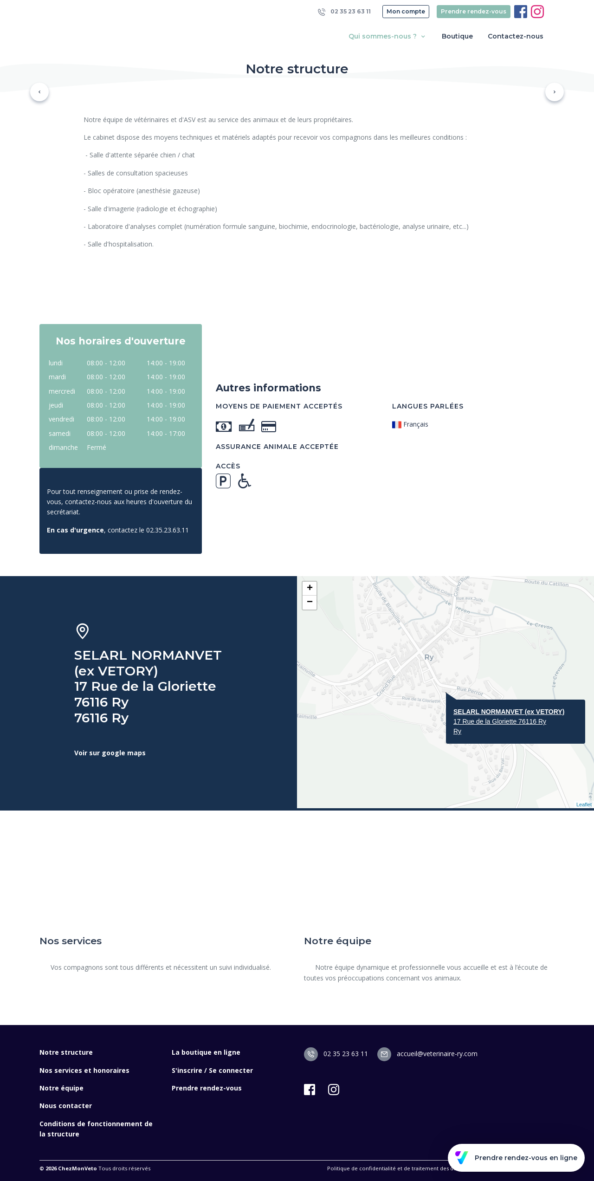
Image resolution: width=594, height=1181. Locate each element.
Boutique (457, 36)
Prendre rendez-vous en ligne (516, 1157)
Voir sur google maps (110, 752)
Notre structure (66, 1052)
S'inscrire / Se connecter (212, 1070)
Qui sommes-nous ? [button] (388, 36)
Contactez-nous (515, 36)
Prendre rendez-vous (473, 11)
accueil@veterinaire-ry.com (427, 1053)
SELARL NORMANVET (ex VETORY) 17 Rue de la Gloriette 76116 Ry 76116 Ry (148, 686)
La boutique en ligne (206, 1052)
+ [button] (310, 589)
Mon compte (406, 11)
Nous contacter (65, 1105)
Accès (228, 466)
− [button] (310, 603)
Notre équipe (61, 1088)
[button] (39, 92)
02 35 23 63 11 (344, 12)
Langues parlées (428, 406)
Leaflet (584, 804)
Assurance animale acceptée (277, 446)
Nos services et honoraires (84, 1070)
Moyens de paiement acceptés (279, 406)
